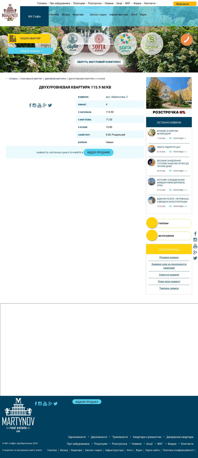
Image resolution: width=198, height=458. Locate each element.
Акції (119, 3)
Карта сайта (153, 450)
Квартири (78, 14)
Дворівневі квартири (179, 437)
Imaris (39, 450)
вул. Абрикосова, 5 (117, 96)
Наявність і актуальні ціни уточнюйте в (75, 152)
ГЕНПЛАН (163, 223)
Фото (134, 14)
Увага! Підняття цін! (168, 147)
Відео (143, 14)
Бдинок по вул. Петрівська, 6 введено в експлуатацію (173, 200)
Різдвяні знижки (169, 257)
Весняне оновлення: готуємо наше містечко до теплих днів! (173, 163)
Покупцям (79, 3)
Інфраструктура (119, 14)
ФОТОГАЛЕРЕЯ (166, 236)
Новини (109, 3)
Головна (42, 3)
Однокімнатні (77, 437)
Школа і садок (98, 14)
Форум (137, 3)
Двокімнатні (99, 437)
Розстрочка (95, 3)
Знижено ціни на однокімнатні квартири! (169, 266)
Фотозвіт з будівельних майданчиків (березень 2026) (171, 183)
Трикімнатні (120, 437)
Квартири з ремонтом (147, 437)
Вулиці (66, 14)
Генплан (54, 14)
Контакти (149, 3)
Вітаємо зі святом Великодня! (167, 132)
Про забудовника (60, 3)
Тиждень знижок (169, 288)
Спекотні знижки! (169, 274)
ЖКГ (127, 3)
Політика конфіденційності (178, 450)
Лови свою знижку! (169, 281)
